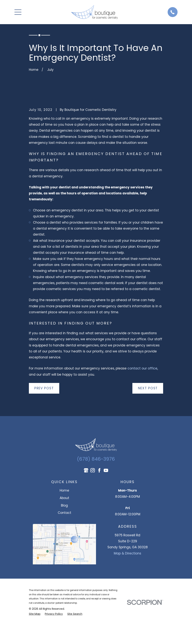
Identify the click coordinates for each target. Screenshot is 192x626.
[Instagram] (92, 470)
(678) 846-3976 (96, 459)
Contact (64, 512)
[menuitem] (34, 613)
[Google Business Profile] (86, 470)
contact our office (142, 368)
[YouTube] (106, 470)
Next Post (148, 388)
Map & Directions (127, 553)
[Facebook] (99, 470)
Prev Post (44, 388)
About (64, 498)
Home (64, 490)
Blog (64, 505)
